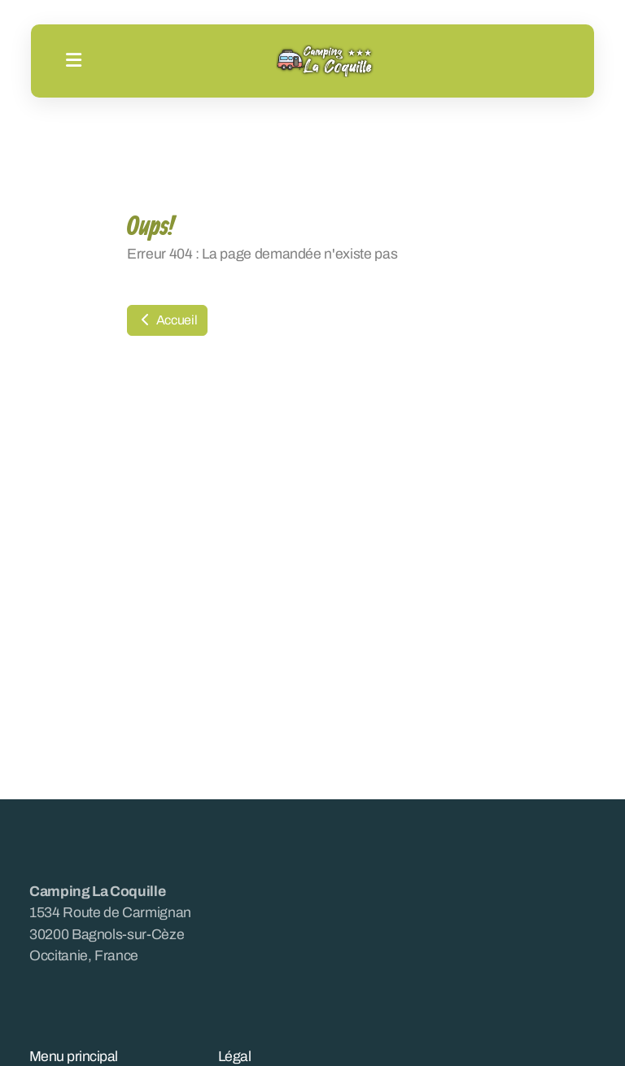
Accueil (167, 320)
